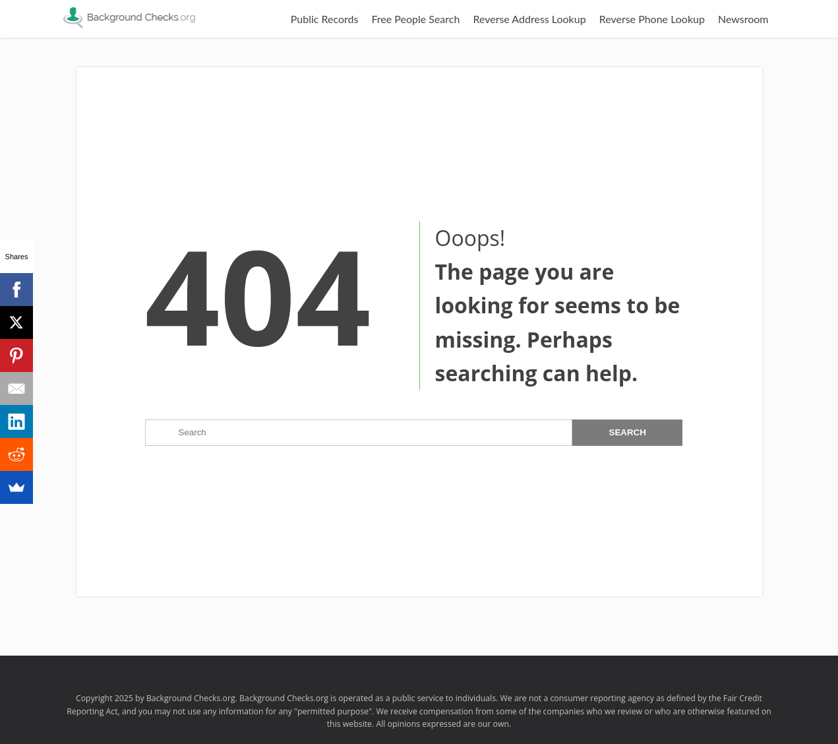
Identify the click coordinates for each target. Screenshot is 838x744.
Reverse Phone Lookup (652, 19)
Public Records (325, 19)
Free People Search (415, 19)
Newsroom (743, 19)
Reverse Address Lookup (529, 19)
